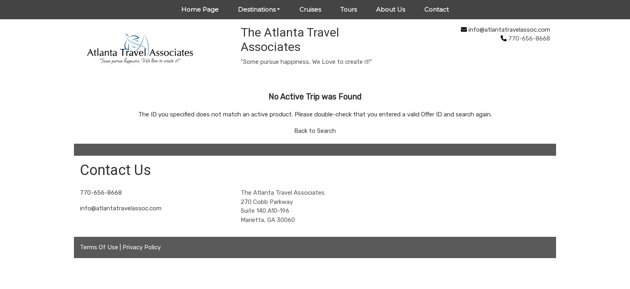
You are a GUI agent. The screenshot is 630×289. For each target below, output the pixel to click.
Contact (436, 9)
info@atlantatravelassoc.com (509, 29)
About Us (390, 9)
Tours (348, 9)
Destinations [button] (257, 9)
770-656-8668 (101, 192)
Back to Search (315, 130)
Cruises (310, 9)
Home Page (200, 9)
